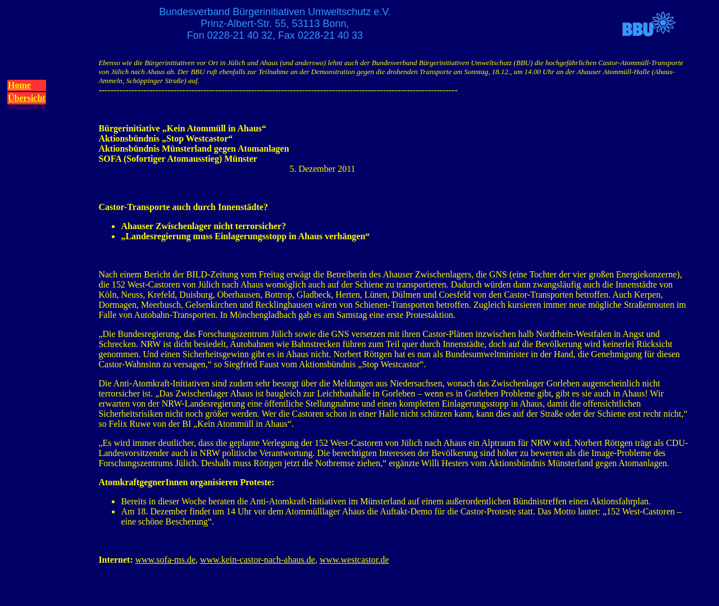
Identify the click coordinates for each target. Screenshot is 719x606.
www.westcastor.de (354, 559)
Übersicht (26, 98)
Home (19, 85)
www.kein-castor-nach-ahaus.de (257, 559)
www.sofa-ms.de (165, 559)
